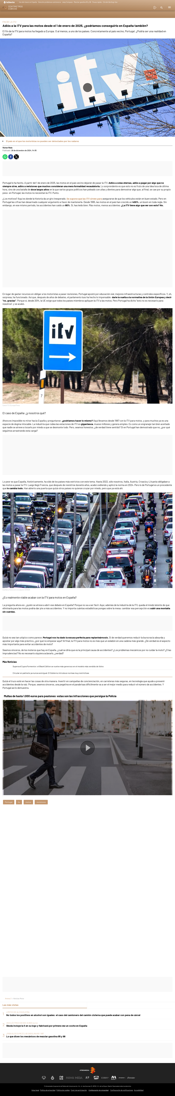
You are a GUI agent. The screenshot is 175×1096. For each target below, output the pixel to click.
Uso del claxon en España (28, 2)
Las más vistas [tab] (10, 1004)
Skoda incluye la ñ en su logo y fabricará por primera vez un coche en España (46, 1025)
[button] (161, 8)
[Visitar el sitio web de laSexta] (52, 1078)
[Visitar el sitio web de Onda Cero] (96, 1078)
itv (19, 802)
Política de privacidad (47, 1090)
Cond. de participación (79, 1090)
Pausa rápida (97, 2)
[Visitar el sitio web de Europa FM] (105, 1078)
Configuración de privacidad (99, 1090)
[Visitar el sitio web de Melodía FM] (113, 1078)
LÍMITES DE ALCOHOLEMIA (17, 1012)
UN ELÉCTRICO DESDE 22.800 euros (22, 1023)
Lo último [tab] (94, 1004)
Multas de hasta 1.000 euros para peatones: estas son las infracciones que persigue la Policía (60, 696)
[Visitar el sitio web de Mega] (79, 1078)
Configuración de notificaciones (121, 1090)
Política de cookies (63, 1090)
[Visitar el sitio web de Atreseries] (87, 1078)
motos (28, 802)
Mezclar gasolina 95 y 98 (82, 2)
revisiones (41, 802)
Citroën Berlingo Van (110, 2)
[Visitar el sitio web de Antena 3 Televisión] (44, 1078)
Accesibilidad (138, 1090)
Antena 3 (8, 998)
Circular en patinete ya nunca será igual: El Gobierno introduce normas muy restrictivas (51, 673)
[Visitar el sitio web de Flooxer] (131, 1078)
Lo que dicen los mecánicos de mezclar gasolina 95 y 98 (35, 1036)
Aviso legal (35, 1090)
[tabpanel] (87, 1024)
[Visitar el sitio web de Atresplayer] (122, 1078)
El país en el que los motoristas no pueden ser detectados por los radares (42, 141)
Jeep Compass (67, 2)
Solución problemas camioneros (49, 2)
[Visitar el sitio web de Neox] (61, 1078)
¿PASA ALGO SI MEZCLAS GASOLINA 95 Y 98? (25, 1033)
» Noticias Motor (18, 998)
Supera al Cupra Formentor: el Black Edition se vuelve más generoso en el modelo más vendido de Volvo (58, 666)
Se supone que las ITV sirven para (85, 198)
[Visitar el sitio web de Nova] (70, 1078)
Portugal (8, 802)
